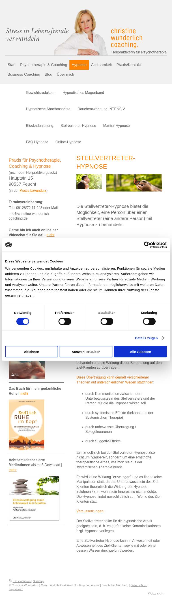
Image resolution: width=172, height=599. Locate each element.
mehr (51, 235)
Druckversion (20, 581)
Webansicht (155, 593)
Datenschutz (139, 585)
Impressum (16, 589)
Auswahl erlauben (86, 351)
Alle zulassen (140, 351)
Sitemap (38, 581)
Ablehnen (31, 351)
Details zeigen (146, 338)
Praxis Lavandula (33, 190)
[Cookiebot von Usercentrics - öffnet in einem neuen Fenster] (147, 245)
